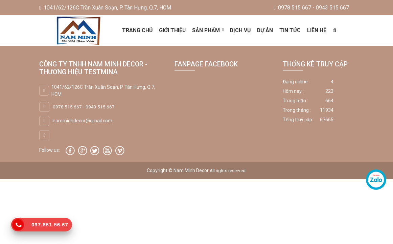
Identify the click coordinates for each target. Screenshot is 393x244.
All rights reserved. (228, 170)
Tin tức (290, 30)
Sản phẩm (206, 30)
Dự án (266, 30)
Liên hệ (317, 30)
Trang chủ (136, 30)
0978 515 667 (67, 106)
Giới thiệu (172, 30)
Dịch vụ (240, 30)
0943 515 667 (100, 106)
